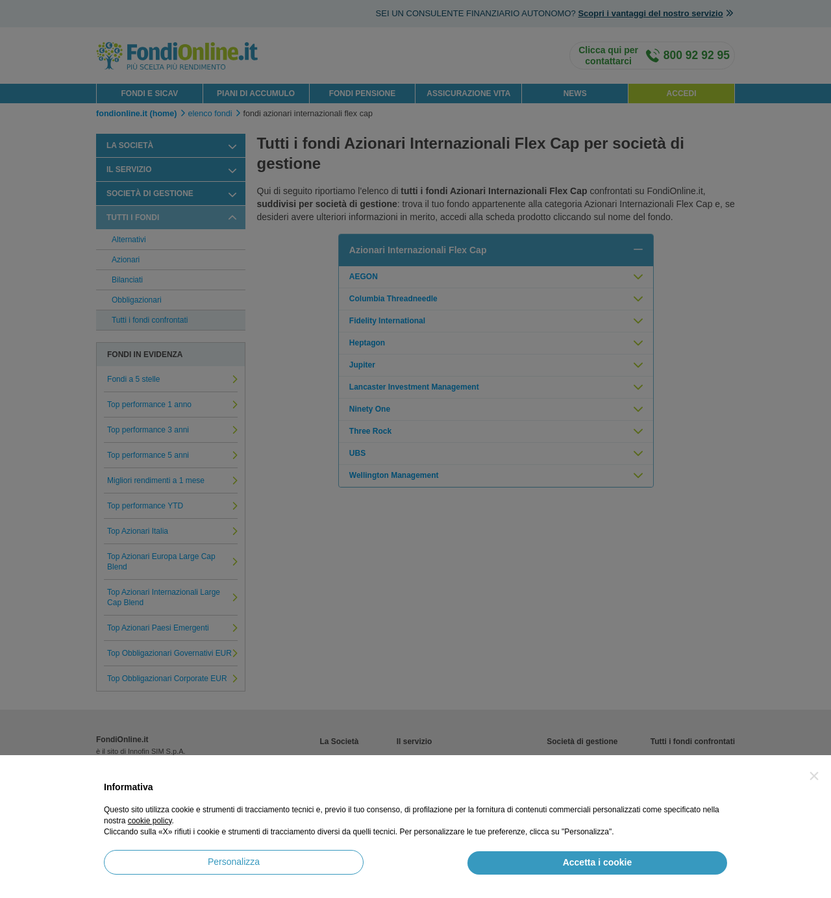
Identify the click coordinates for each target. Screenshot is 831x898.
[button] (814, 776)
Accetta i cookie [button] (597, 862)
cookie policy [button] (150, 820)
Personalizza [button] (234, 861)
